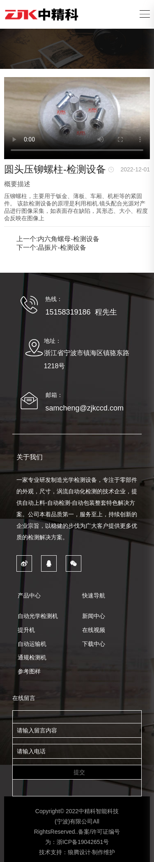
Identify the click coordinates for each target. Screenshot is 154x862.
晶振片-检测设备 (62, 247)
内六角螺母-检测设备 (68, 238)
